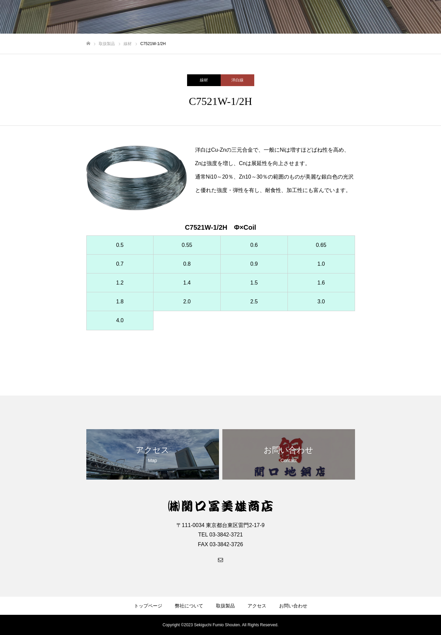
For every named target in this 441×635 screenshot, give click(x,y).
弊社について (189, 605)
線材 (204, 80)
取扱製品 (225, 605)
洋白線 (237, 80)
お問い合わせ (293, 605)
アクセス (257, 605)
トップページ (148, 605)
